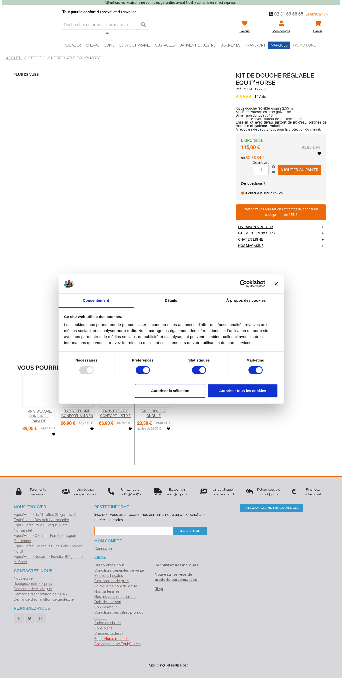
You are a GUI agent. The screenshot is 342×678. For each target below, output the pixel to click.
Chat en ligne (250, 239)
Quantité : (261, 162)
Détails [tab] (171, 300)
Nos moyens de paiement (115, 597)
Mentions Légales (108, 576)
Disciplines (230, 45)
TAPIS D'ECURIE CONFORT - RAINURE (39, 416)
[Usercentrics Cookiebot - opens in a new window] (243, 284)
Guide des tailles (107, 623)
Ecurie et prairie (134, 45)
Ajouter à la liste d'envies (262, 193)
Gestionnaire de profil (111, 581)
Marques (279, 45)
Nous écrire (23, 578)
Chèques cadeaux (108, 633)
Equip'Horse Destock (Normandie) (41, 520)
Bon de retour (105, 607)
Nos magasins (250, 246)
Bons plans (103, 628)
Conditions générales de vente (119, 570)
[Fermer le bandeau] (276, 284)
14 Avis (260, 97)
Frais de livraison (107, 602)
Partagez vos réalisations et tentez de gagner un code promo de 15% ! (281, 212)
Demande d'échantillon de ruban (40, 594)
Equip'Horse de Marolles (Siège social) (45, 515)
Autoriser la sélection (170, 391)
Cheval (92, 45)
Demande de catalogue (33, 589)
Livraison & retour (255, 227)
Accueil (14, 58)
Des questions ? (253, 183)
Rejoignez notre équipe (33, 584)
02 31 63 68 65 (288, 14)
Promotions (303, 45)
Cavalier (73, 45)
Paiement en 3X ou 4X (257, 233)
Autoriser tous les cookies (242, 391)
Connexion (103, 549)
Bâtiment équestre (197, 45)
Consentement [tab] (96, 300)
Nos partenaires (107, 591)
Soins (109, 45)
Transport (255, 45)
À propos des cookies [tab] (246, 300)
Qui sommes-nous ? (110, 565)
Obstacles (165, 45)
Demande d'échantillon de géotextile (44, 599)
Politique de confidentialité (115, 586)
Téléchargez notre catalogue (271, 508)
